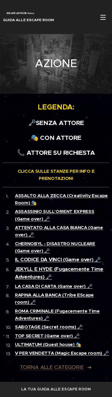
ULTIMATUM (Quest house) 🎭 (48, 344)
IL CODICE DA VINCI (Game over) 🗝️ (58, 260)
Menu (103, 17)
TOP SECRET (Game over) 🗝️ (47, 336)
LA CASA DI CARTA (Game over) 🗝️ (53, 286)
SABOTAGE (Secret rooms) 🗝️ (49, 327)
